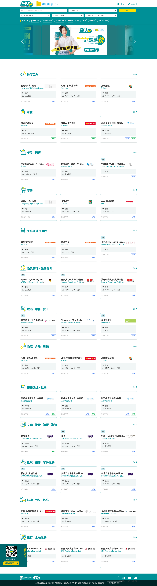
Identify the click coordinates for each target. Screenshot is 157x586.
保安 (106, 20)
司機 (99, 20)
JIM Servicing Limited (68, 513)
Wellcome (64, 126)
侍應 (70, 21)
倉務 (84, 20)
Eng (56, 4)
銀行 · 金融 (47, 21)
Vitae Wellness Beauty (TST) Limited (113, 244)
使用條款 (93, 583)
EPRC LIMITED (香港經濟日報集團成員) (34, 438)
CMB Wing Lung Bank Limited (31, 551)
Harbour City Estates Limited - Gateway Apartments (78, 323)
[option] (38, 92)
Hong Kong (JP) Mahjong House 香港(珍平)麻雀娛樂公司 (40, 88)
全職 (53, 101)
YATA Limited (105, 323)
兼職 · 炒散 (35, 21)
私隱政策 (85, 583)
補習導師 (92, 20)
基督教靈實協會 (106, 126)
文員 (78, 20)
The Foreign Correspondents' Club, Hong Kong (117, 166)
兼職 (53, 139)
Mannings (64, 88)
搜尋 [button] (127, 10)
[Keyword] (46, 10)
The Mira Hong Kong (108, 438)
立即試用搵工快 (11, 563)
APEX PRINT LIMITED (108, 513)
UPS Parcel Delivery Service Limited (33, 282)
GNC (102, 204)
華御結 (23, 166)
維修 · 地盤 (60, 21)
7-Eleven (104, 88)
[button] (23, 10)
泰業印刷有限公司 (27, 323)
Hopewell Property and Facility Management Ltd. (77, 282)
